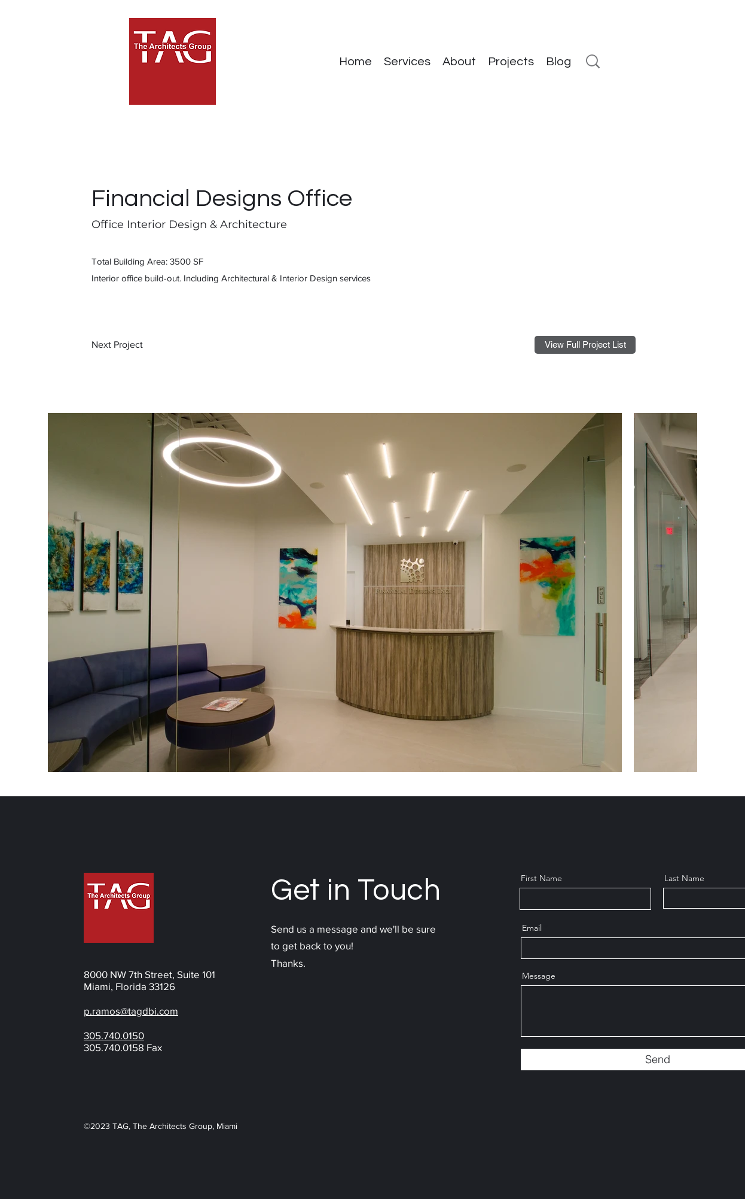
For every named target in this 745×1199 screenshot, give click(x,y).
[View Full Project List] (585, 345)
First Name (541, 878)
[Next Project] (120, 345)
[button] (511, 62)
